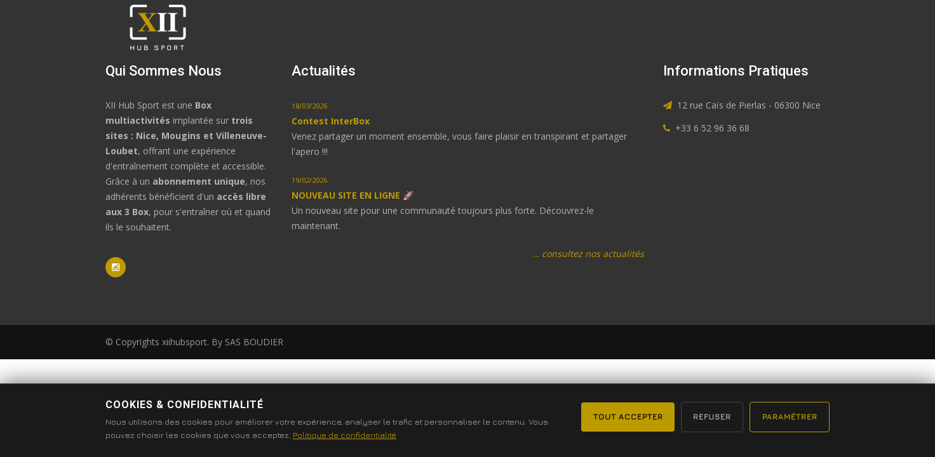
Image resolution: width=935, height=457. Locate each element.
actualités (716, 26)
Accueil (374, 26)
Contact (644, 26)
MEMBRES (793, 26)
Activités (438, 26)
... (589, 254)
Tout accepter (615, 416)
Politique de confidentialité (366, 435)
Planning (576, 26)
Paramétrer (787, 416)
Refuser (704, 416)
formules (506, 26)
